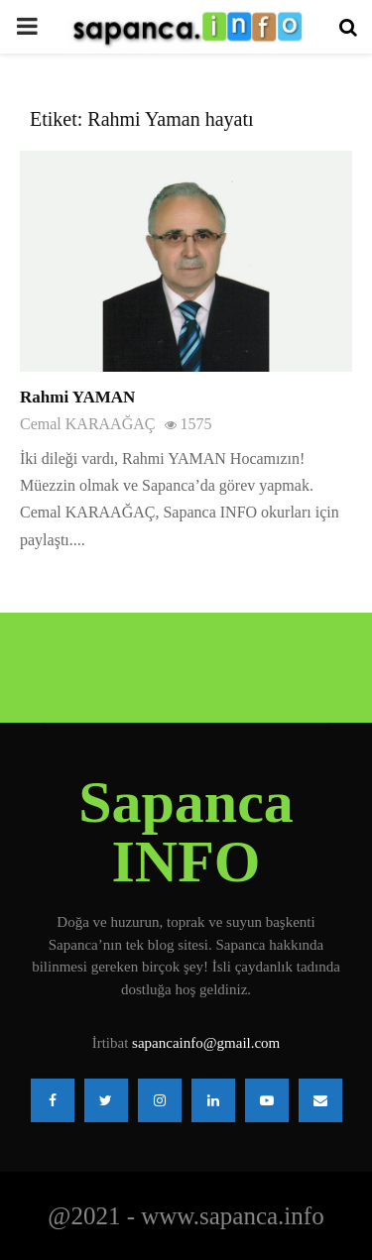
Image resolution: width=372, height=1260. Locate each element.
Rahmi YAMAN (77, 397)
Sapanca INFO (186, 831)
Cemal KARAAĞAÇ (87, 423)
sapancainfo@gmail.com (206, 1043)
